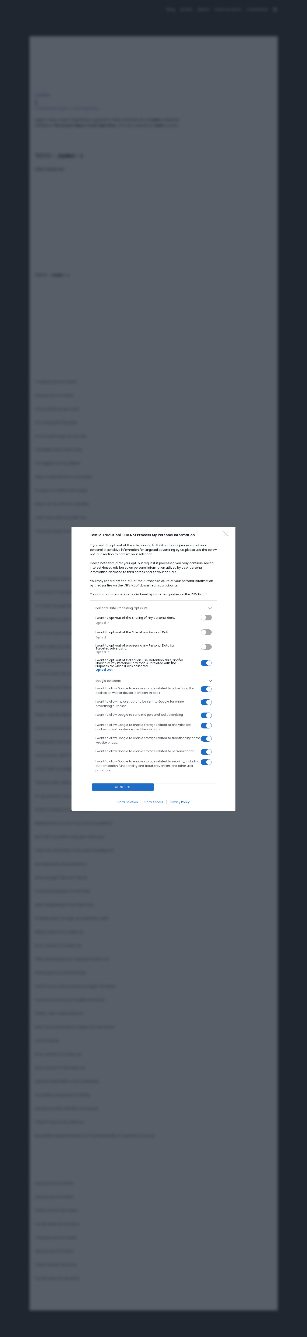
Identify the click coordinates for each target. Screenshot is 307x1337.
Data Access (153, 802)
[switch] (206, 617)
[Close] (227, 535)
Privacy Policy (180, 802)
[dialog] (153, 668)
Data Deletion (128, 802)
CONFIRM (123, 787)
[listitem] (153, 608)
